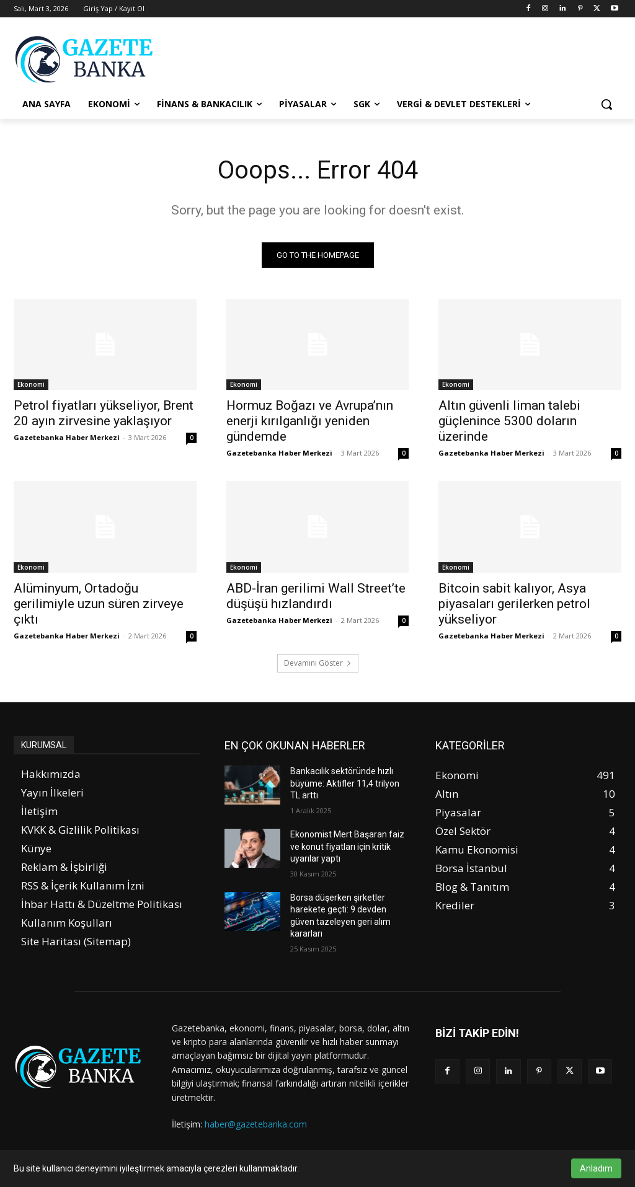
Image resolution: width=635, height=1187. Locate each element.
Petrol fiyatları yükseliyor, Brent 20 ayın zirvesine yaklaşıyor (103, 414)
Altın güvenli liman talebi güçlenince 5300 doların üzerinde (509, 421)
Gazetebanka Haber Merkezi (67, 438)
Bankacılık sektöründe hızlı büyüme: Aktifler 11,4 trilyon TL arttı (344, 783)
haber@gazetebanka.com (256, 1124)
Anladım (596, 1168)
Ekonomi (31, 385)
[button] (606, 104)
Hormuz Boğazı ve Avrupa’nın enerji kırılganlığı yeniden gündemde (309, 421)
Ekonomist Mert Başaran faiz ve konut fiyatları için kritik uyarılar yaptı (347, 846)
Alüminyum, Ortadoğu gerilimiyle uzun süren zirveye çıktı (99, 604)
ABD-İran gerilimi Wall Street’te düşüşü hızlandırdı (316, 596)
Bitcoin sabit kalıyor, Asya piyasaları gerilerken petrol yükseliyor (514, 604)
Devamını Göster (318, 663)
